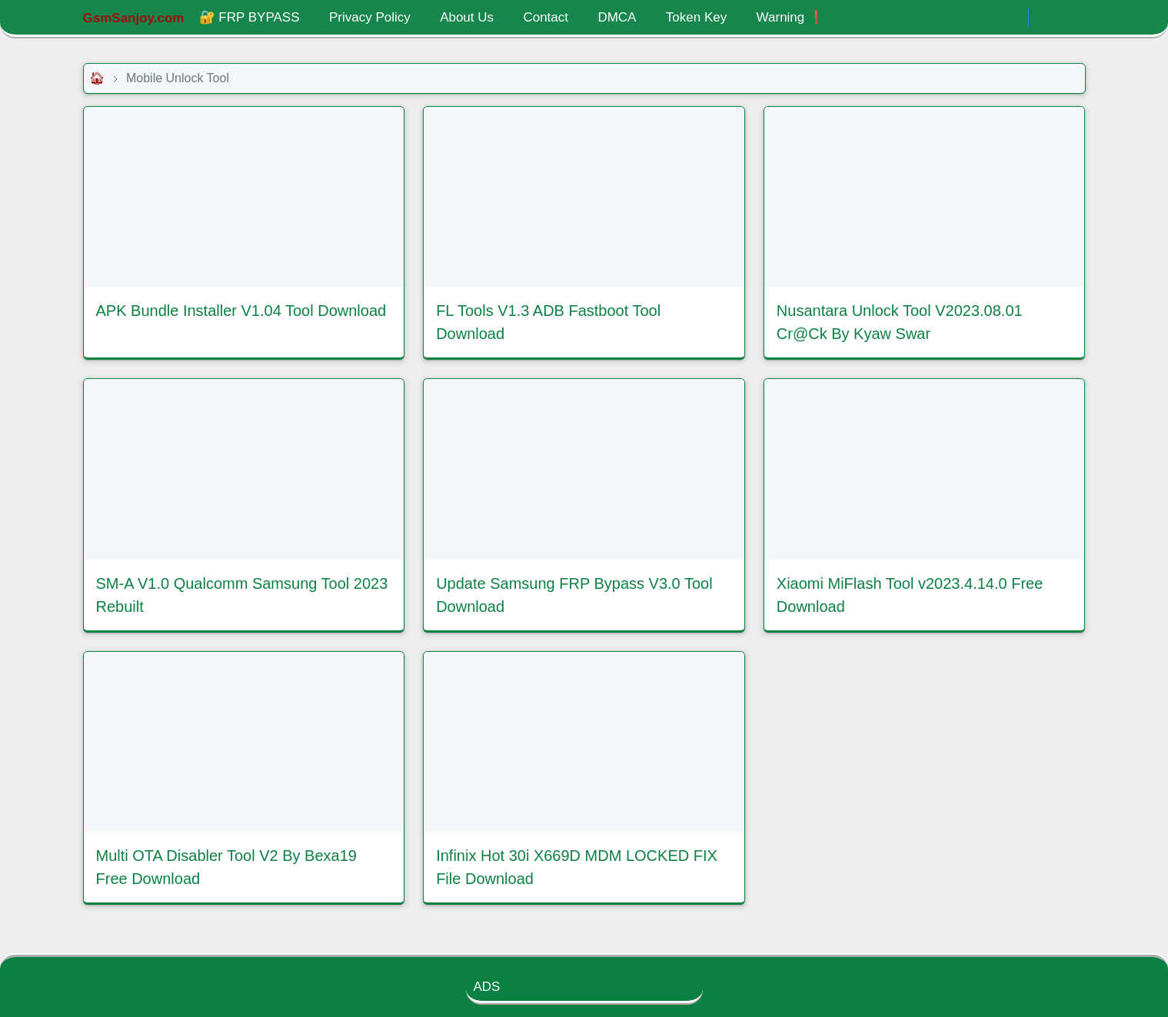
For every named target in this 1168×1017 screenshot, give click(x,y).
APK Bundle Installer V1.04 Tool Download (241, 310)
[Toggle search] (1072, 18)
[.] (1012, 18)
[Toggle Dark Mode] (1045, 17)
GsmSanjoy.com (134, 18)
